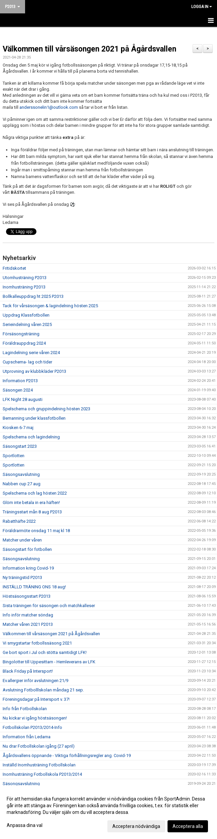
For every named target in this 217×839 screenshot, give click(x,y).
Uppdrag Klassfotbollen (26, 315)
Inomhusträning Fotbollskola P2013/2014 (42, 774)
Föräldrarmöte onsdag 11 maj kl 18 (36, 530)
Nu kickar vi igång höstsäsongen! (35, 718)
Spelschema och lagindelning (31, 436)
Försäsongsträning (21, 333)
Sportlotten (13, 455)
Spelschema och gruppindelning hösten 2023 (46, 408)
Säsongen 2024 (18, 390)
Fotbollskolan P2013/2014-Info (32, 727)
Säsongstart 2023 (20, 446)
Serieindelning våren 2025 (27, 324)
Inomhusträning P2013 (24, 286)
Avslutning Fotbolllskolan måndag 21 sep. (43, 689)
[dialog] (108, 812)
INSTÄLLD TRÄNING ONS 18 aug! (34, 586)
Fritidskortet (14, 268)
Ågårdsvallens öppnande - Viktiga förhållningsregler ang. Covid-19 (67, 755)
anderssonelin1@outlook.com (48, 107)
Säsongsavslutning (21, 474)
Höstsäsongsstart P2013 (26, 596)
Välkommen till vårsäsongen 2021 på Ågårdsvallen (89, 49)
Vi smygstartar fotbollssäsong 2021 (37, 643)
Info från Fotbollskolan (25, 708)
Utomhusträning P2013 (24, 277)
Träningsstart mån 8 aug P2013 (32, 511)
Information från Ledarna (26, 736)
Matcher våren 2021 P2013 (28, 624)
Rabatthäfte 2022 (19, 521)
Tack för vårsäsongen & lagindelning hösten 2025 (50, 305)
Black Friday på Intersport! (28, 671)
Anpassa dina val (24, 825)
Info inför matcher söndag (28, 614)
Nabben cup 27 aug (21, 483)
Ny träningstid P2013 (22, 577)
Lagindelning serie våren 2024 (31, 352)
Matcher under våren (22, 539)
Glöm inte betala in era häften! (31, 502)
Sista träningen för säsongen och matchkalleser (49, 605)
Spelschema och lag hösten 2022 (35, 493)
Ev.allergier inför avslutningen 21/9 (35, 680)
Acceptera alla (188, 826)
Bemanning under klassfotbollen (34, 418)
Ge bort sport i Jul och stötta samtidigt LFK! (45, 652)
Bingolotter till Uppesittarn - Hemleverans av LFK (49, 661)
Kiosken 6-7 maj (18, 427)
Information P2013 (20, 380)
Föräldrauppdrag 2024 (24, 343)
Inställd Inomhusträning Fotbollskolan (39, 764)
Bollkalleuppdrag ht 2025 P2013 (33, 296)
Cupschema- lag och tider (27, 361)
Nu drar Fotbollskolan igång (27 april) (39, 746)
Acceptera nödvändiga (136, 826)
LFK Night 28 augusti (22, 399)
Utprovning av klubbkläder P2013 (34, 371)
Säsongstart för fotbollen (27, 549)
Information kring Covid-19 (28, 568)
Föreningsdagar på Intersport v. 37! (36, 699)
